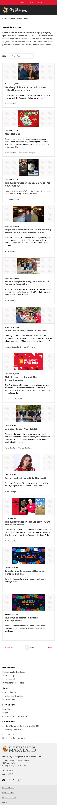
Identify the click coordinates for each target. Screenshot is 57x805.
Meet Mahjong (12, 133)
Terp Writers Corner (12, 199)
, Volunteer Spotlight (24, 448)
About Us (12, 19)
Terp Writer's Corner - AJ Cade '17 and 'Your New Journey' (28, 184)
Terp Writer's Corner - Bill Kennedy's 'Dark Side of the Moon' (27, 523)
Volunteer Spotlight (12, 347)
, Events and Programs (27, 347)
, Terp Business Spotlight (26, 153)
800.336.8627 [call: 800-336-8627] (7, 774)
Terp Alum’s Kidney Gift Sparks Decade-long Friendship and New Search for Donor (28, 231)
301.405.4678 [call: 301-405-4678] (7, 770)
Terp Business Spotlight (13, 399)
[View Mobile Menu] (53, 10)
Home (4, 19)
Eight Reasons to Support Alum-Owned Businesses (22, 378)
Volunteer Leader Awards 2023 (21, 428)
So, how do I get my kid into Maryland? (25, 477)
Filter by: (5, 56)
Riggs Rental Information (14, 738)
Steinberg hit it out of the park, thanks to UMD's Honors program (27, 89)
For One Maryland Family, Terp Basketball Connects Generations (27, 283)
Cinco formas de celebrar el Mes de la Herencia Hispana (24, 572)
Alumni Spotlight (10, 104)
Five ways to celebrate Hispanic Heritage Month (21, 619)
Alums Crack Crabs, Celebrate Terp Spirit (26, 330)
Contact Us (8, 734)
